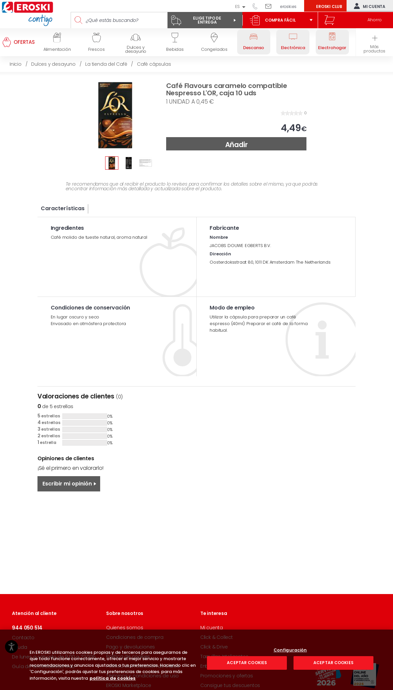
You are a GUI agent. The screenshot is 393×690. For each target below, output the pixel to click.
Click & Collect (216, 637)
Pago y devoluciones (130, 647)
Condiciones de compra (135, 637)
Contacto (23, 637)
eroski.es (288, 6)
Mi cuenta (368, 6)
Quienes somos (124, 627)
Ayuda (19, 647)
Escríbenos (270, 6)
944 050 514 (257, 6)
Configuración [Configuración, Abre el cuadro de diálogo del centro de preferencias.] (290, 675)
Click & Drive (214, 647)
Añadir (236, 144)
